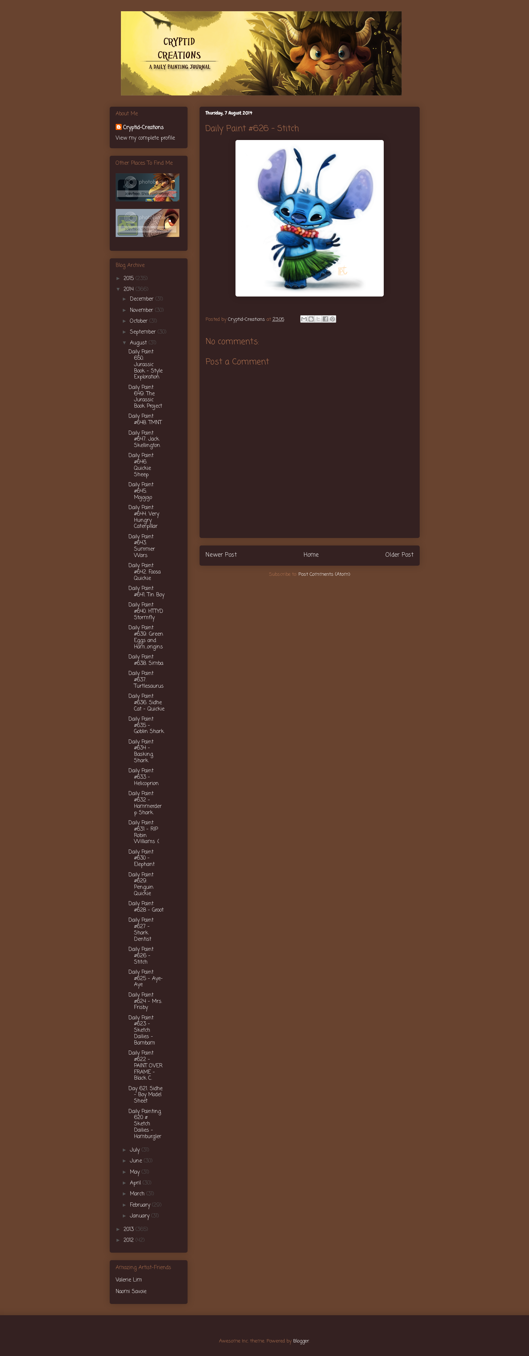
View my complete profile (145, 138)
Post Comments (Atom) (324, 574)
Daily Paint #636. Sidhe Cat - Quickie (146, 703)
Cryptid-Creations (143, 128)
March (138, 1194)
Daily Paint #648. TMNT (145, 420)
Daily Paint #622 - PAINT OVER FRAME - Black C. (145, 1065)
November (142, 310)
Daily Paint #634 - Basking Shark (140, 751)
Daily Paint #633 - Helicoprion (143, 777)
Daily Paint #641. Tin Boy (146, 592)
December (142, 299)
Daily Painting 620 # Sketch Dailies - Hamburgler (144, 1124)
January (140, 1216)
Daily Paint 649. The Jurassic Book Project (145, 397)
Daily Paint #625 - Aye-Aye (145, 979)
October (139, 321)
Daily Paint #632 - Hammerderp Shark (145, 803)
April (136, 1183)
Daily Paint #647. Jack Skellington (144, 439)
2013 (130, 1230)
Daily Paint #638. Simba (145, 660)
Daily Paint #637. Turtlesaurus (146, 680)
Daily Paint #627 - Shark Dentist (140, 929)
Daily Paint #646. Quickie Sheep (140, 465)
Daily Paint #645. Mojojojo (140, 491)
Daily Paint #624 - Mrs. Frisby (145, 1001)
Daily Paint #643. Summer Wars (141, 546)
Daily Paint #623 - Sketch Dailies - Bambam (141, 1030)
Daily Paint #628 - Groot (146, 907)
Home (311, 555)
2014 (130, 290)
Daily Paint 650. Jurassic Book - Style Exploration (145, 364)
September (144, 332)
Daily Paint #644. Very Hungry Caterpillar (143, 517)
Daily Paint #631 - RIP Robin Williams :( (143, 832)
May (136, 1172)
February (141, 1205)
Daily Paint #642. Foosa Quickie (144, 572)
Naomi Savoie (131, 1292)
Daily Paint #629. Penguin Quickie (140, 884)
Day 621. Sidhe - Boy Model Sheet (145, 1095)
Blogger (301, 1341)
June (137, 1161)
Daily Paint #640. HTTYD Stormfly (145, 611)
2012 (130, 1240)
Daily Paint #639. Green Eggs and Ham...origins (145, 637)
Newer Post (221, 555)
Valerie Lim (129, 1280)
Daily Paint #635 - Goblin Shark (146, 725)
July (136, 1150)
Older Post (399, 555)
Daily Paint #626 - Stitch (140, 956)
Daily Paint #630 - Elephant (141, 858)
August (139, 343)
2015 (130, 279)
